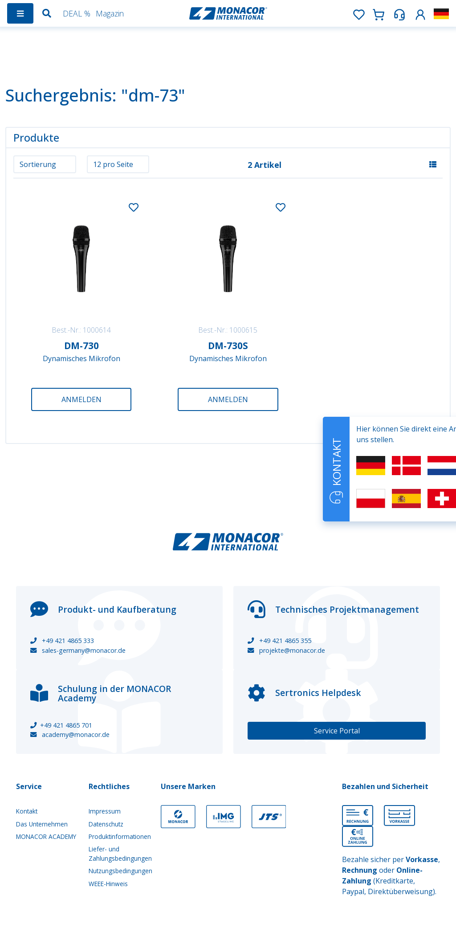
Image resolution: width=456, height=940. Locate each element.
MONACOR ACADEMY (46, 836)
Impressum (105, 811)
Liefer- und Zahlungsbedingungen (120, 853)
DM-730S (228, 345)
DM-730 (81, 345)
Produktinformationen (120, 836)
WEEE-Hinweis (108, 883)
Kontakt (26, 811)
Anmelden (81, 399)
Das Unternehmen (42, 824)
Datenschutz (106, 824)
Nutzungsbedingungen (120, 871)
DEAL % (76, 13)
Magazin (110, 13)
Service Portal (337, 731)
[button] (420, 13)
